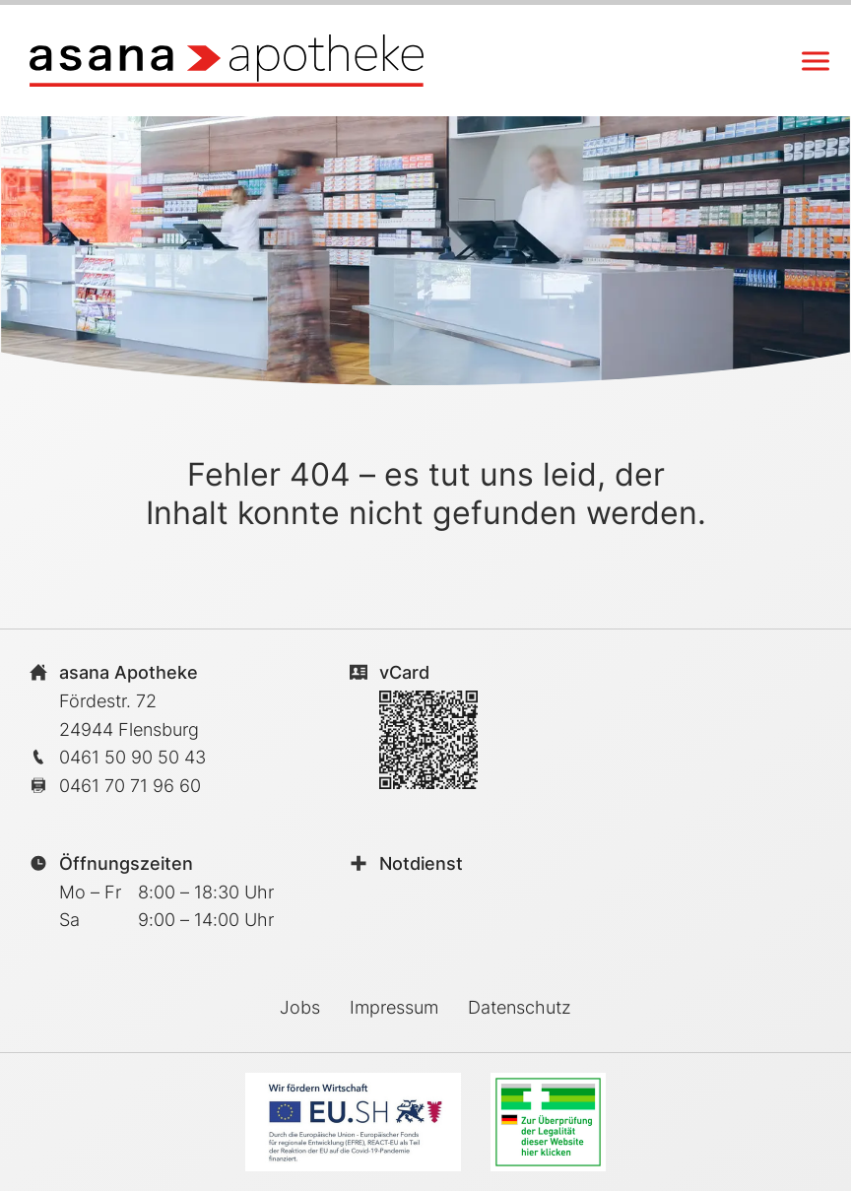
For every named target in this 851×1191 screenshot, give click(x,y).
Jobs (300, 1007)
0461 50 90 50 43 (132, 757)
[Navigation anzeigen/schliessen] (815, 61)
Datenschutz (519, 1007)
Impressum (394, 1007)
